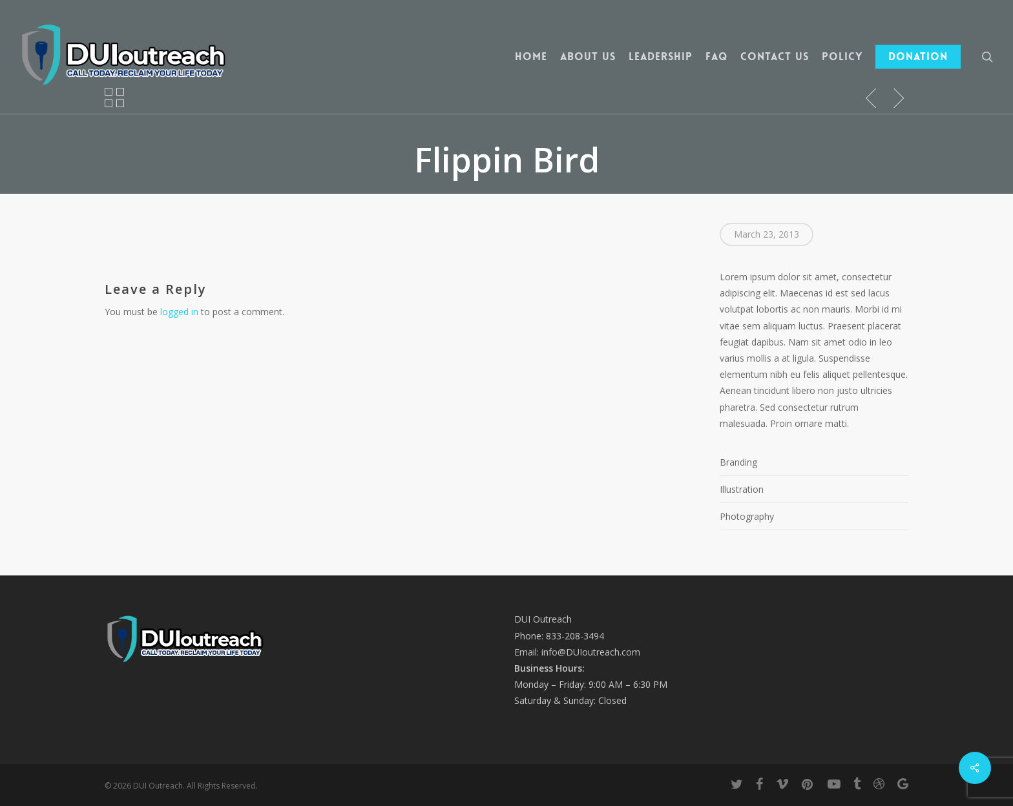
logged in (179, 311)
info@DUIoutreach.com (590, 652)
